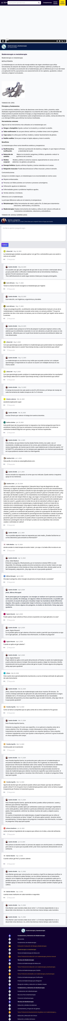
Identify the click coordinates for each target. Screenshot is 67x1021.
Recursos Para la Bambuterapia (27, 995)
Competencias (47, 2)
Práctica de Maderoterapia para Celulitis (29, 970)
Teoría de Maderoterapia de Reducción (29, 953)
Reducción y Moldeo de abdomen (27, 1005)
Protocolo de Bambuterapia (25, 998)
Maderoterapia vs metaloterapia (27, 949)
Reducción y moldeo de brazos (26, 1019)
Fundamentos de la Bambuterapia (27, 991)
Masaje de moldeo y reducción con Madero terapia (32, 984)
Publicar (4, 245)
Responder (11, 259)
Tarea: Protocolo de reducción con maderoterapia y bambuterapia (36, 967)
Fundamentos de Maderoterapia (27, 942)
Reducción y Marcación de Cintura (27, 1015)
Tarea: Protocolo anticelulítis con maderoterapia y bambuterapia (36, 974)
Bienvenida (21, 939)
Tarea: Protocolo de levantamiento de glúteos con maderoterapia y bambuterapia (37, 1012)
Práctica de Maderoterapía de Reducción (29, 963)
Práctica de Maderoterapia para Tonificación (30, 977)
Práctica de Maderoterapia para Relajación (30, 981)
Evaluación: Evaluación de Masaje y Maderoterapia (32, 946)
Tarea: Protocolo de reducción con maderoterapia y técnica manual (37, 956)
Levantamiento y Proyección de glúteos (29, 1008)
